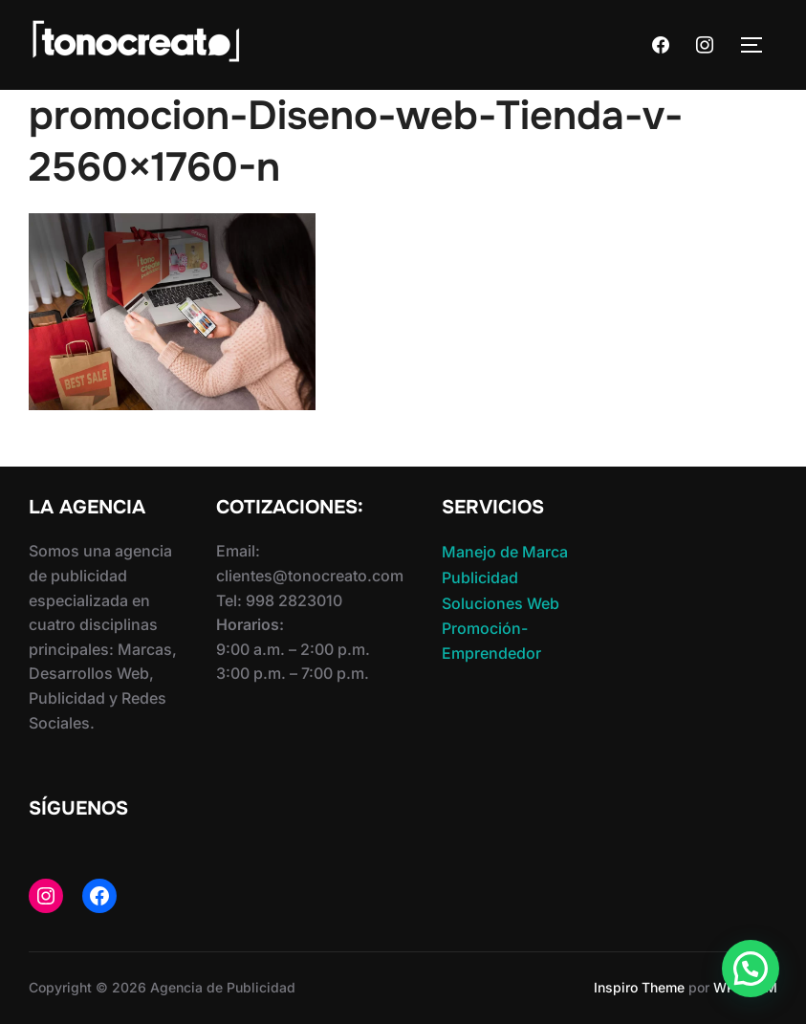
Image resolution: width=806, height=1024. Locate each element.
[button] (750, 968)
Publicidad (480, 577)
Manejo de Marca (505, 551)
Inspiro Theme (639, 987)
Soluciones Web (500, 603)
